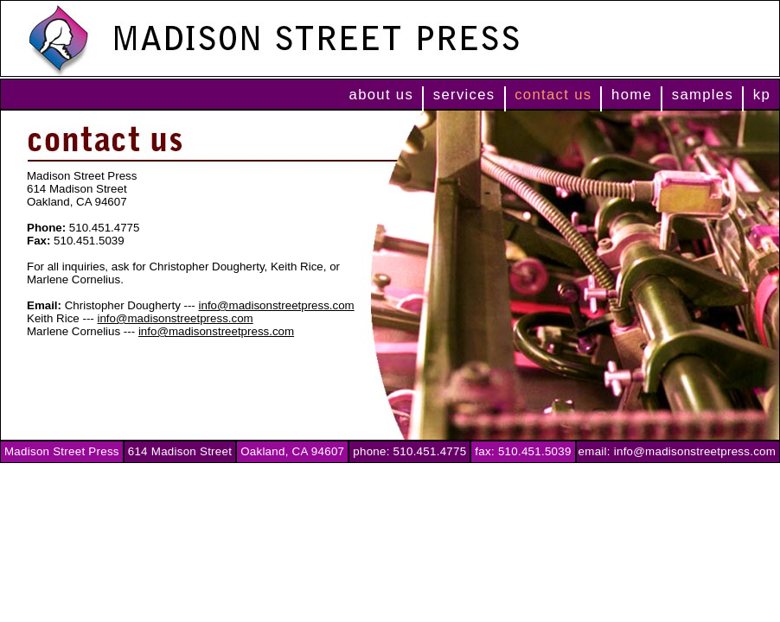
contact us (553, 94)
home (631, 94)
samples (702, 94)
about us (381, 94)
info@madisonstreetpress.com (277, 305)
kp (761, 94)
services (464, 94)
